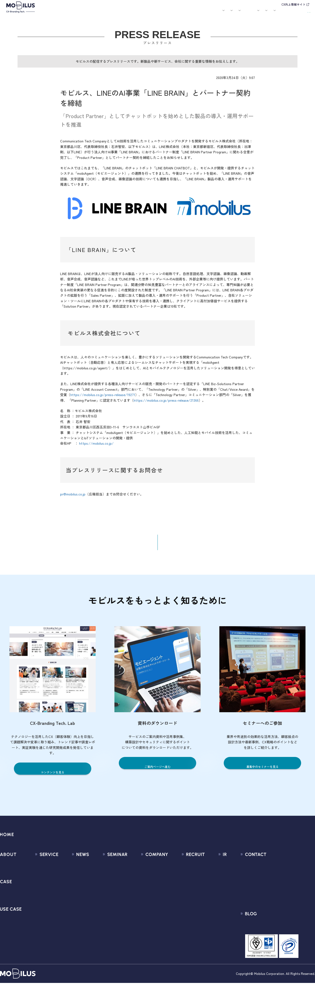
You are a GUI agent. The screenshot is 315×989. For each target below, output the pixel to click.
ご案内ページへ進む (157, 770)
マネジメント (138, 875)
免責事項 (210, 919)
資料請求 (300, 13)
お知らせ (157, 13)
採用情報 (228, 13)
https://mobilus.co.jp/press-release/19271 (102, 398)
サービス (92, 13)
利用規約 (263, 884)
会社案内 (208, 13)
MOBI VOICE (38, 910)
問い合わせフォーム (272, 867)
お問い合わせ (274, 13)
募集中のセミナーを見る (262, 770)
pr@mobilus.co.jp (72, 497)
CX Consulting (40, 875)
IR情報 (246, 13)
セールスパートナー (144, 884)
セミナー (172, 13)
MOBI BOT (37, 902)
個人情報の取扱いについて (149, 902)
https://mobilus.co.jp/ (96, 446)
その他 (63, 893)
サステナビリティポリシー (149, 928)
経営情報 (210, 867)
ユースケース (134, 13)
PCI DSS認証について (145, 919)
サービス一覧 (40, 867)
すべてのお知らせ (72, 867)
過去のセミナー (105, 875)
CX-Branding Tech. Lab (274, 930)
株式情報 (210, 884)
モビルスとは (74, 13)
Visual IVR (36, 928)
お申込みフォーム (270, 875)
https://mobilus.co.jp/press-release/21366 (166, 403)
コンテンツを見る (52, 775)
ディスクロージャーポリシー (226, 910)
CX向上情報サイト (293, 4)
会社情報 (135, 867)
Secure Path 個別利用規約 (277, 893)
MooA (33, 884)
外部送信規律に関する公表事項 (281, 902)
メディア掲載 (69, 884)
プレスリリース (70, 875)
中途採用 (184, 875)
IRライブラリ (213, 875)
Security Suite (40, 937)
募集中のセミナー (107, 867)
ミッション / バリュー (146, 893)
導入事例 (112, 13)
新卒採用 (184, 867)
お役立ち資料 (190, 13)
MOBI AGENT (39, 893)
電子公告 (210, 928)
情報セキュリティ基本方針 (149, 910)
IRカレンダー (213, 893)
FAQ (206, 902)
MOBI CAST (38, 919)
